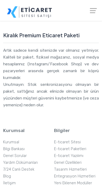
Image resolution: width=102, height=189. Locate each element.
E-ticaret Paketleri (70, 148)
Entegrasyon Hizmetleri (74, 176)
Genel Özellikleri (68, 162)
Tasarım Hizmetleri (70, 169)
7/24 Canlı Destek (18, 169)
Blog (7, 176)
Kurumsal (11, 142)
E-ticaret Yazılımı (68, 155)
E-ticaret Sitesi (67, 142)
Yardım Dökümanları (20, 162)
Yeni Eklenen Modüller (73, 183)
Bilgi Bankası (14, 148)
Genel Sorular (15, 155)
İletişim (9, 183)
